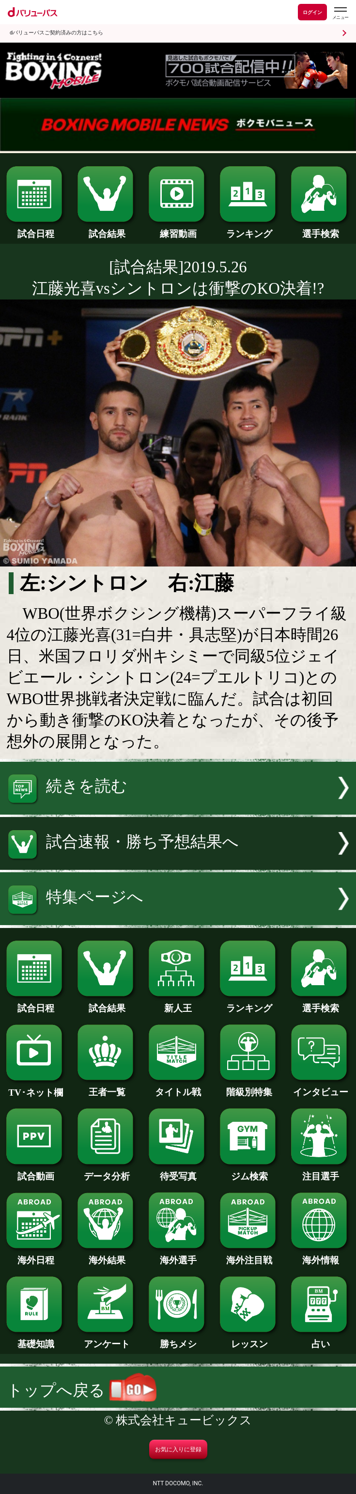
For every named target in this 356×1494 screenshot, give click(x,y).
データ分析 (107, 1171)
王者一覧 (107, 1087)
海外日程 (35, 1255)
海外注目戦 (249, 1255)
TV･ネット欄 (35, 1088)
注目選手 (320, 1171)
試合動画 (35, 1171)
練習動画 (178, 229)
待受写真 (178, 1171)
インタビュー (320, 1087)
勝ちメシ (178, 1339)
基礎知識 (35, 1339)
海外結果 (107, 1255)
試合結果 (107, 229)
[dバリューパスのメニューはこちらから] (340, 13)
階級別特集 (249, 1087)
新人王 (178, 1003)
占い (320, 1339)
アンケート (107, 1339)
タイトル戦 (178, 1087)
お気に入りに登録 (178, 1449)
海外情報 (320, 1255)
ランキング (249, 229)
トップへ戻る (81, 1390)
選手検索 (320, 229)
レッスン (249, 1339)
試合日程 (35, 229)
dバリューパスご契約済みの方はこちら (56, 33)
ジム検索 (249, 1171)
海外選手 (178, 1255)
